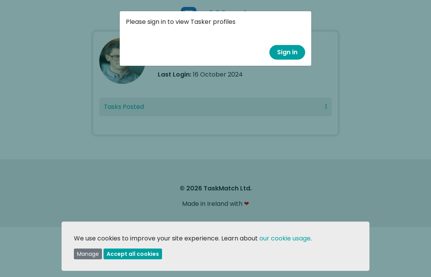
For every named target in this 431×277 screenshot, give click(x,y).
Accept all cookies (133, 254)
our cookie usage (285, 238)
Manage (88, 254)
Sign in (287, 52)
